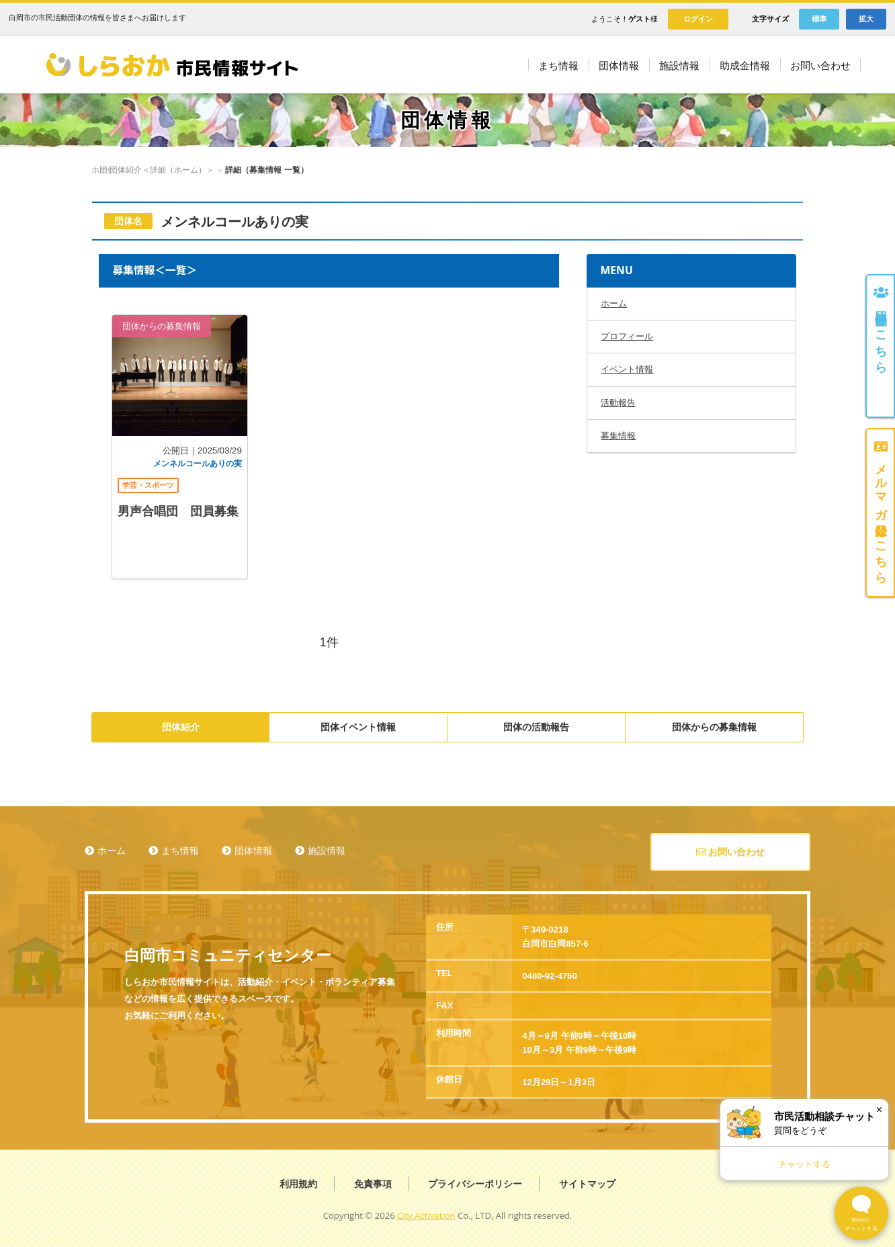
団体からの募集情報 (714, 727)
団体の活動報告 (536, 727)
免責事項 (373, 1183)
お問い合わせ (730, 852)
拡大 (866, 19)
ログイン (698, 19)
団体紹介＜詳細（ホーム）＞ (223, 170)
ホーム (103, 170)
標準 (819, 19)
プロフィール (627, 336)
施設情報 (326, 850)
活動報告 (618, 403)
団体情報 (143, 170)
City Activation (426, 1215)
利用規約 (298, 1183)
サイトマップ (587, 1183)
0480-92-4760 (549, 976)
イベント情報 (627, 369)
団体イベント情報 (358, 727)
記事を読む (179, 446)
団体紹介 (181, 727)
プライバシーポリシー (475, 1183)
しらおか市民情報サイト (171, 65)
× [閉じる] (879, 1109)
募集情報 (618, 436)
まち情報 (180, 850)
